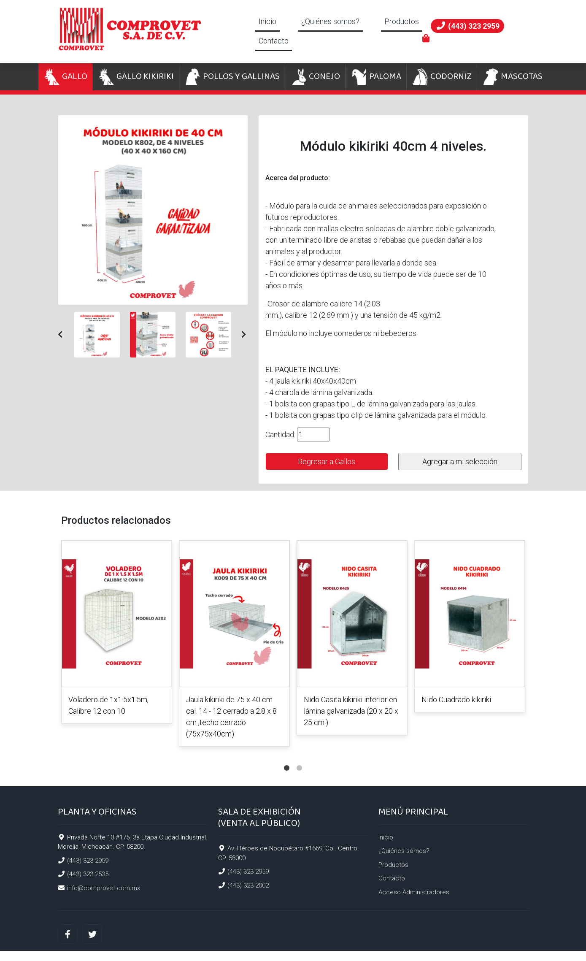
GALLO (65, 76)
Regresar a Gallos (326, 461)
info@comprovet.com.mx (103, 888)
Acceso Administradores (413, 892)
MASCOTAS (512, 76)
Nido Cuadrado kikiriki (456, 699)
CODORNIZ (442, 76)
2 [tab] (299, 759)
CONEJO (315, 76)
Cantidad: (280, 434)
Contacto (274, 40)
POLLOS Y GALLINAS (232, 76)
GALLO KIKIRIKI (136, 76)
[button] (60, 334)
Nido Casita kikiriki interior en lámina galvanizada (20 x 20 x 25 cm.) (351, 711)
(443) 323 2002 (248, 885)
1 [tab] (287, 759)
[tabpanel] (117, 634)
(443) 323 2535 (87, 874)
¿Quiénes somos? (330, 21)
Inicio (267, 21)
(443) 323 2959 (87, 860)
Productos (401, 21)
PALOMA (376, 76)
